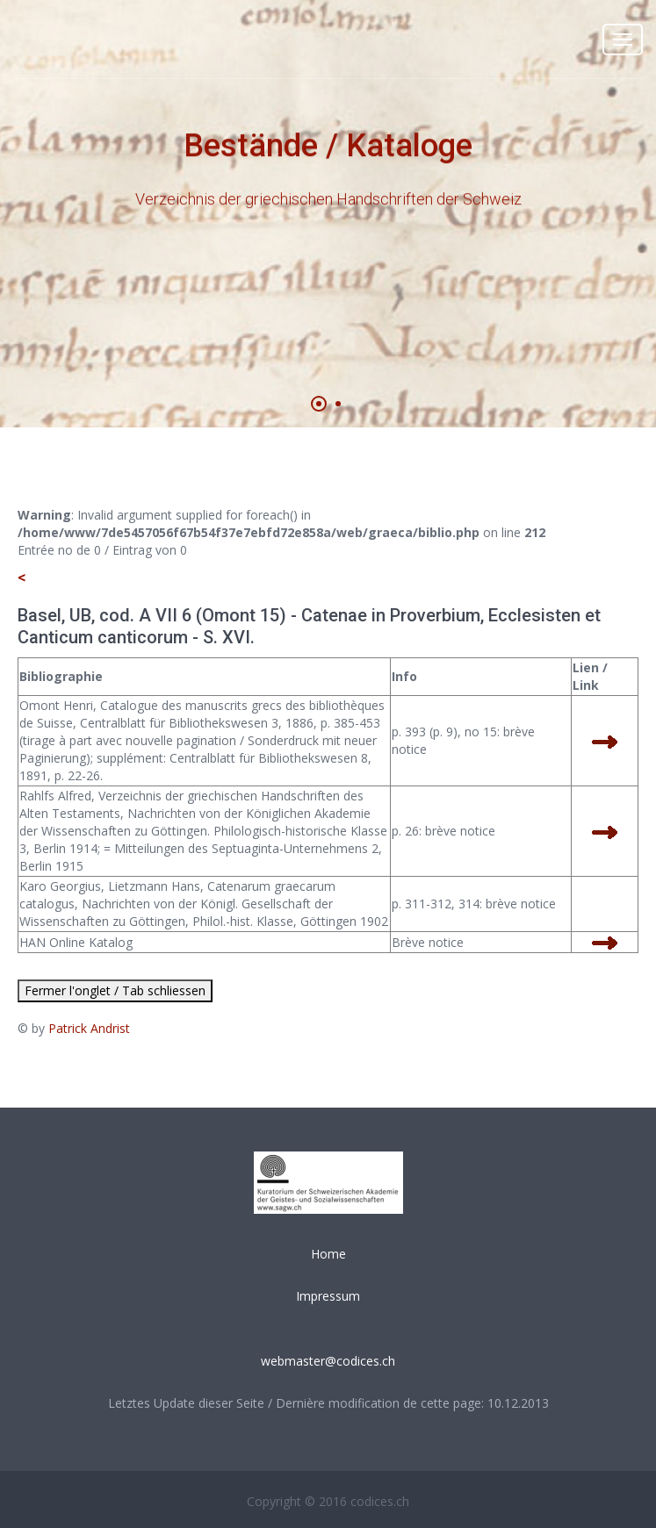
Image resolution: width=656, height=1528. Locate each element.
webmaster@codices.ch (328, 1360)
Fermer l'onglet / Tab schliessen (115, 990)
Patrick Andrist (89, 1028)
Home (328, 1253)
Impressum (328, 1296)
